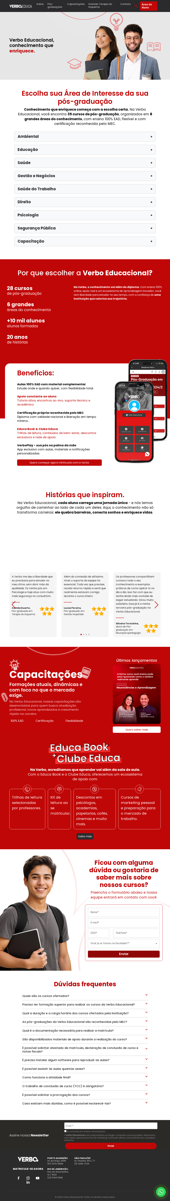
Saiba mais (85, 836)
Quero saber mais (136, 730)
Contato (125, 4)
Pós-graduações (55, 5)
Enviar (110, 1145)
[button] (156, 604)
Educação (85, 149)
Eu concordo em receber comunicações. (85, 1131)
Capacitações (76, 4)
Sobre (40, 4)
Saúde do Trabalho (85, 189)
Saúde (85, 162)
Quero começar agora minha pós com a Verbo (59, 462)
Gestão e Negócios (85, 175)
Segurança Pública (85, 228)
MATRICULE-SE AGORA (28, 1169)
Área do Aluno (147, 6)
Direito (85, 202)
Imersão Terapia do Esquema (100, 5)
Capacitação (85, 241)
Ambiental (85, 136)
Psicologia (85, 215)
